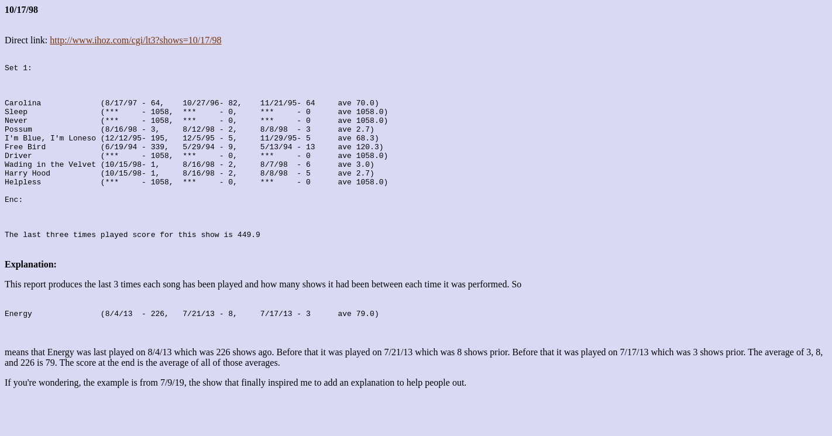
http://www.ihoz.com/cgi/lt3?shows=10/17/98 (135, 40)
